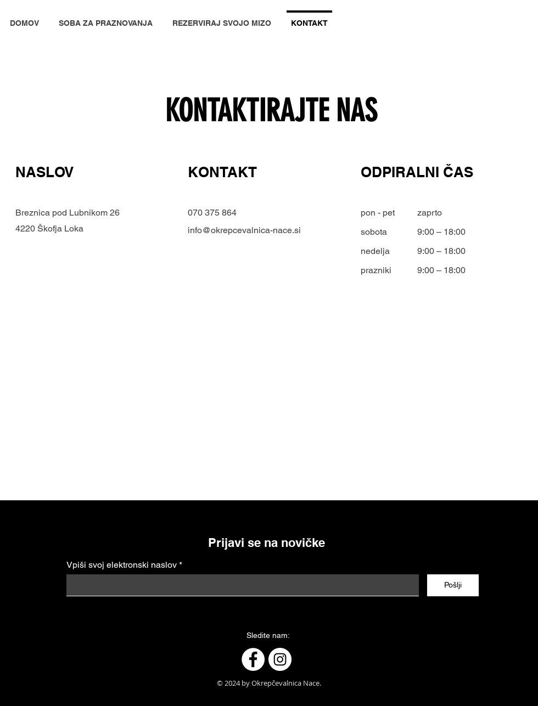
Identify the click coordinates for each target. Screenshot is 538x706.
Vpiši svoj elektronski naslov (121, 565)
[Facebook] (253, 659)
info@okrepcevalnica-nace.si (244, 230)
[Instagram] (280, 659)
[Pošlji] (453, 585)
